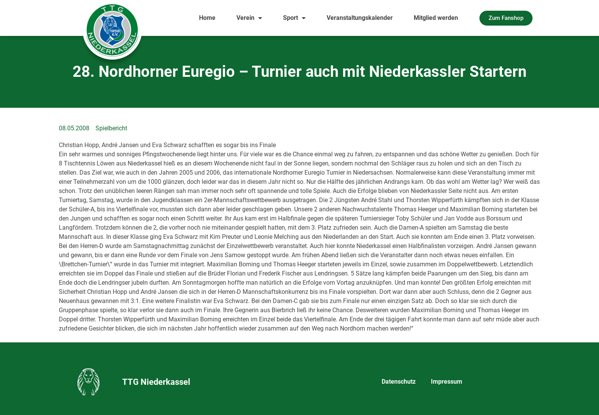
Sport (294, 18)
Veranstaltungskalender (360, 17)
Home (207, 17)
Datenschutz (399, 381)
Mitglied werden (436, 17)
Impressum (446, 381)
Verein (249, 18)
